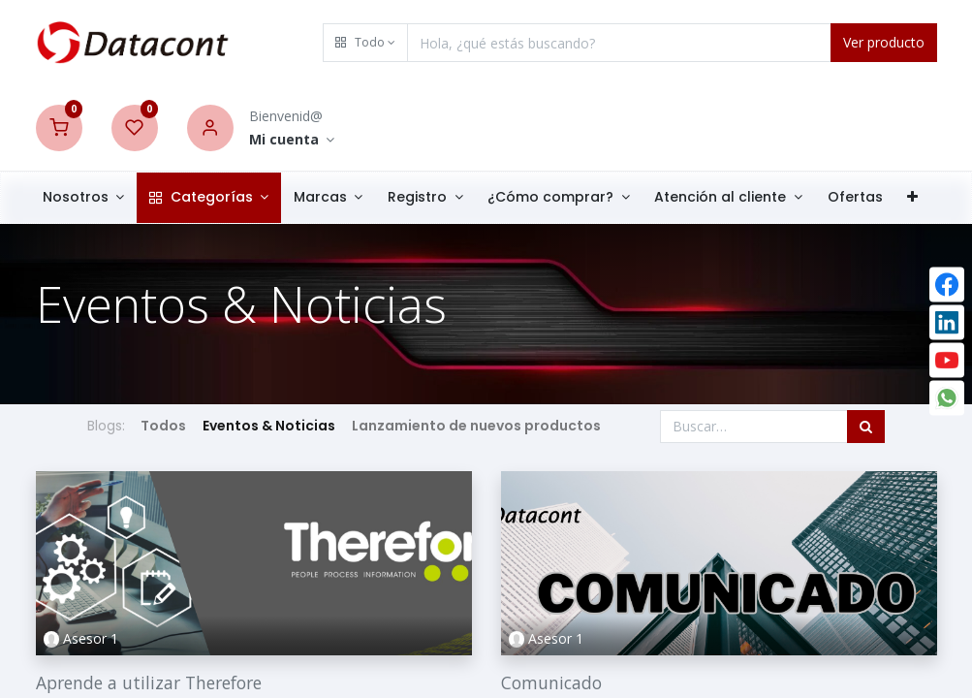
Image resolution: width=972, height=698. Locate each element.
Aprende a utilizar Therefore (149, 682)
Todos (164, 425)
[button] (365, 42)
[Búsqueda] (866, 426)
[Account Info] (292, 140)
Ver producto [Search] (884, 42)
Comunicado (551, 682)
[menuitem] (860, 198)
